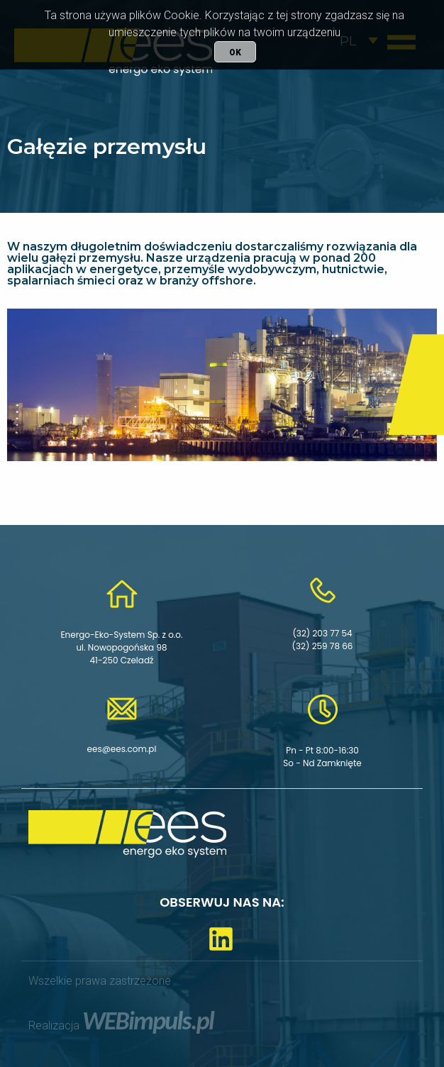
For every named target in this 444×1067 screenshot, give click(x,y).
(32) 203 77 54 (322, 633)
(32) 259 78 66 (322, 646)
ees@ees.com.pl (122, 749)
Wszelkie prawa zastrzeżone (99, 981)
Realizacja (120, 1025)
